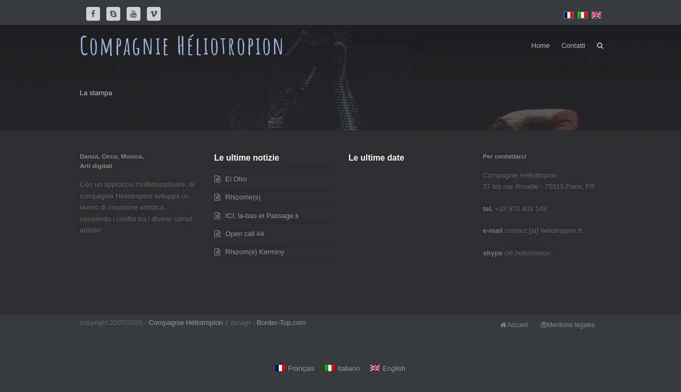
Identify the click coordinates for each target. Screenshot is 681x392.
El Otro (236, 179)
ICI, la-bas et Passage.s (262, 216)
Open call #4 (245, 234)
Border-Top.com (280, 323)
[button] (600, 45)
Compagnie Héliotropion (183, 45)
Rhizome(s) (243, 197)
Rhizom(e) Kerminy (255, 252)
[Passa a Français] (295, 369)
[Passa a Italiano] (342, 369)
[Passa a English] (388, 369)
